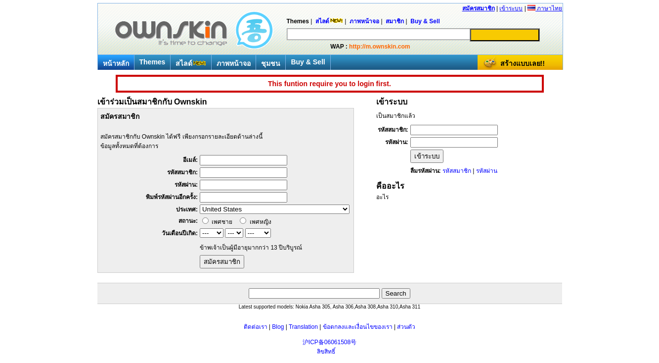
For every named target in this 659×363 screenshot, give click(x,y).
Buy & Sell (308, 62)
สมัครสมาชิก (478, 8)
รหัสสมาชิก (456, 170)
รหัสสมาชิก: (182, 172)
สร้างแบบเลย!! (522, 63)
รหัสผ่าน (486, 170)
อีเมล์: (190, 159)
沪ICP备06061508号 (329, 342)
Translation (303, 326)
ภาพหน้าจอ (234, 63)
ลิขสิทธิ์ (326, 351)
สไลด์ (191, 63)
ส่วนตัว (406, 326)
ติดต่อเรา (255, 326)
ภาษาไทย (544, 8)
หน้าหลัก (116, 63)
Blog (278, 326)
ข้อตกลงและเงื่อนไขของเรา (358, 326)
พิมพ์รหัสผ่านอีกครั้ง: (172, 197)
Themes (152, 62)
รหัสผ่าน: (186, 184)
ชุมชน (270, 63)
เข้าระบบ (511, 8)
